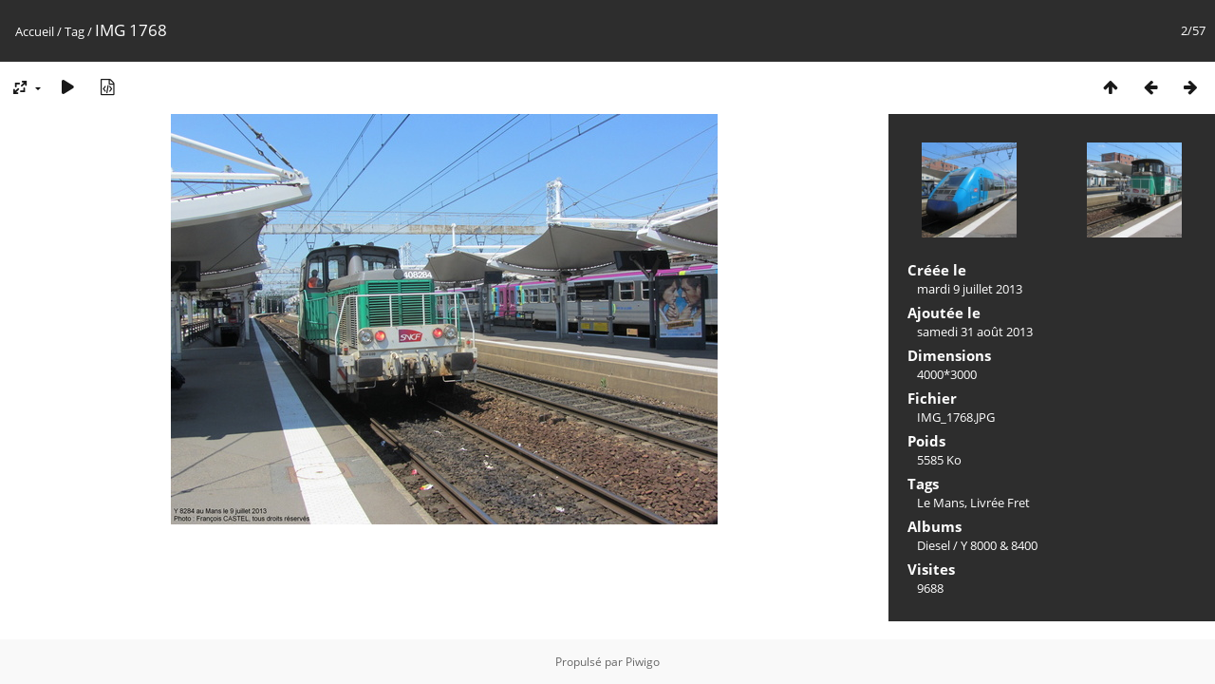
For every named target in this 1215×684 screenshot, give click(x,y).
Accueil (34, 31)
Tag (74, 31)
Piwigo (643, 662)
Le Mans (940, 502)
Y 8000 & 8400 (999, 545)
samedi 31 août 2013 (975, 331)
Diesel (933, 545)
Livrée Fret (1000, 502)
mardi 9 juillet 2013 (969, 288)
